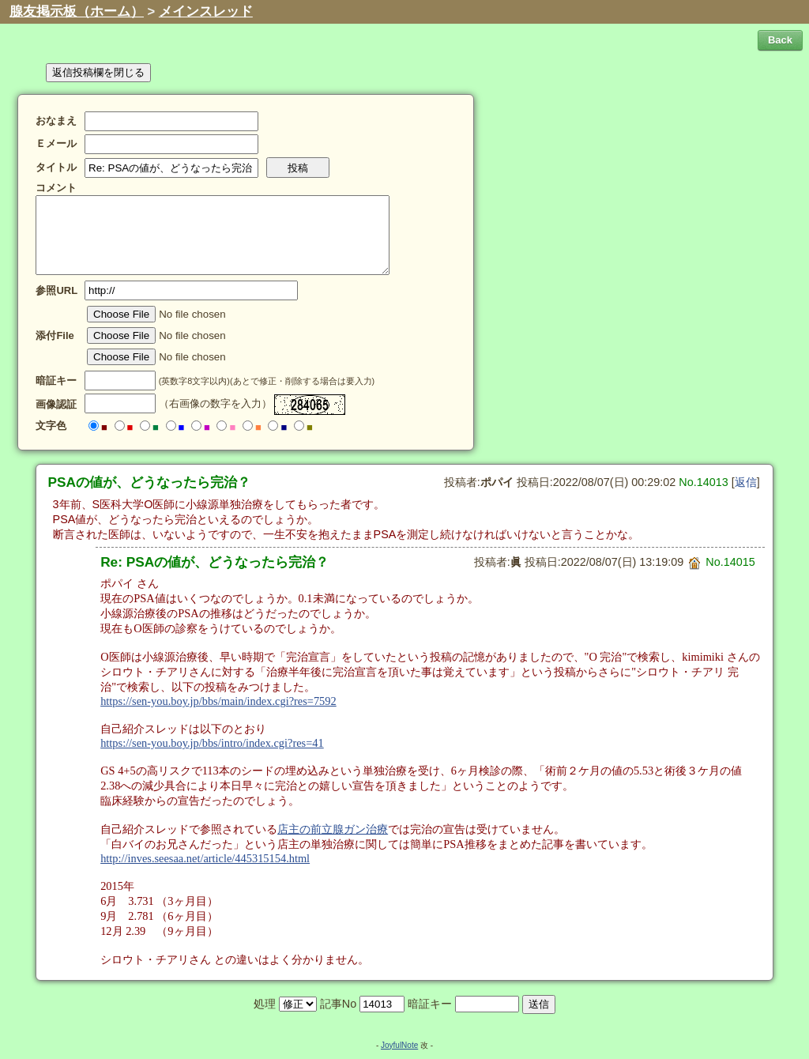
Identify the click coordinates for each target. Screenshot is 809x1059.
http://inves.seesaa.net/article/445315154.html (205, 858)
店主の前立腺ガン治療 (332, 829)
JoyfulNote (399, 1045)
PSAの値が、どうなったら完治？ (149, 482)
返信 (746, 482)
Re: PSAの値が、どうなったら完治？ (214, 562)
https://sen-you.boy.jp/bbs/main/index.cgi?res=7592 (218, 701)
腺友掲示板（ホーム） (76, 11)
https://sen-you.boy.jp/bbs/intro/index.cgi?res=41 (212, 743)
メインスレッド (206, 11)
